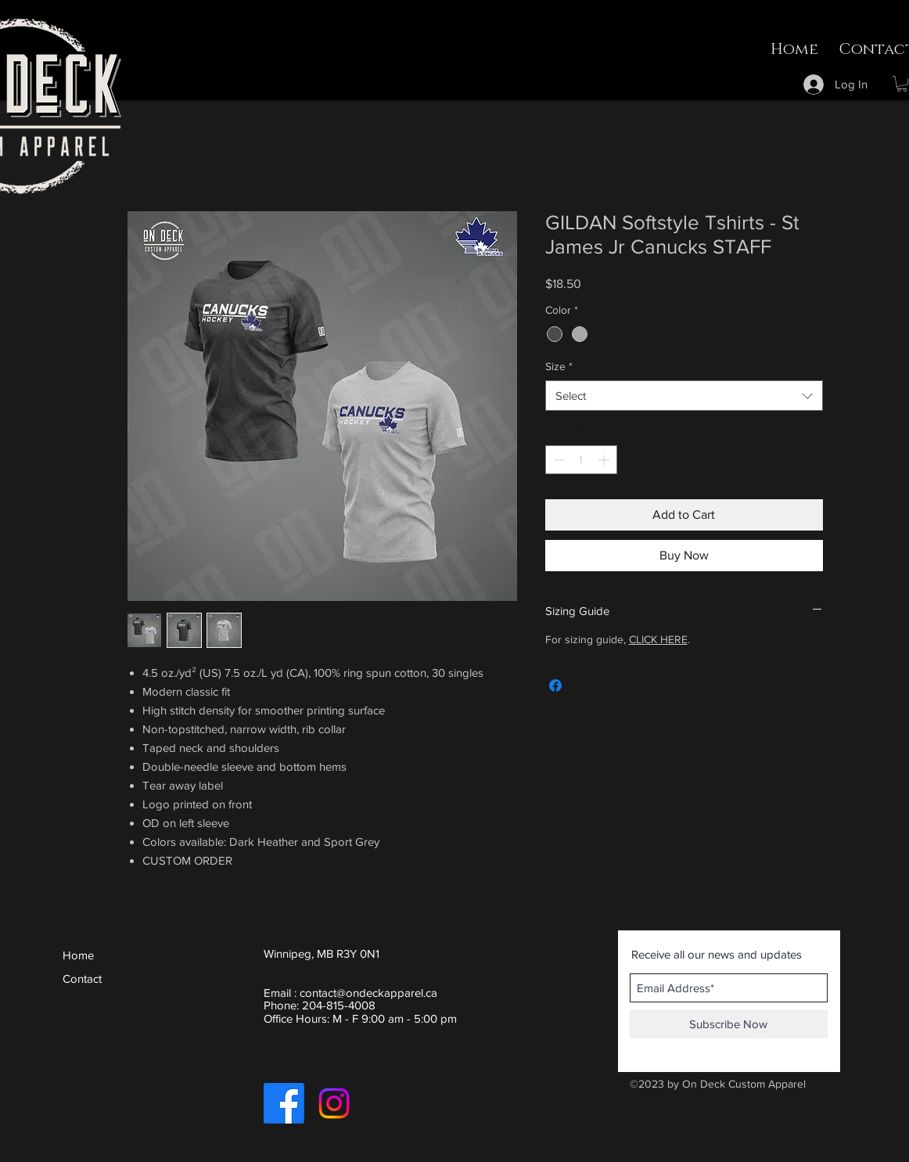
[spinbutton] (581, 459)
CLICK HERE (658, 639)
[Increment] (605, 459)
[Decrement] (557, 459)
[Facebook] (284, 1103)
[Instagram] (334, 1103)
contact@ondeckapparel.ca (368, 992)
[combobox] (684, 395)
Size (559, 366)
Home (78, 955)
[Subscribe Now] (729, 1023)
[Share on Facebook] (555, 685)
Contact (82, 978)
